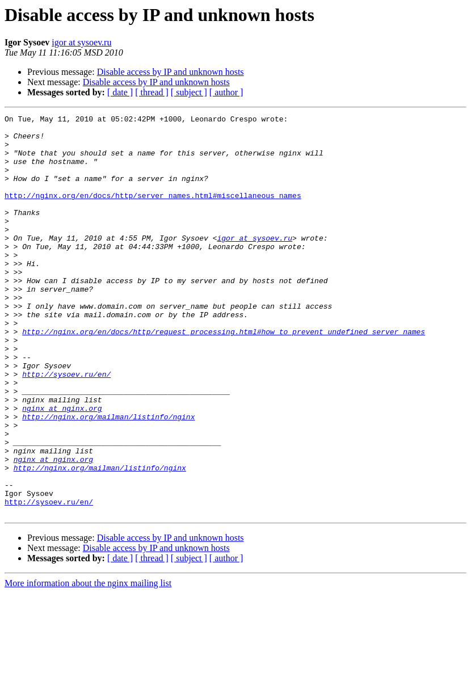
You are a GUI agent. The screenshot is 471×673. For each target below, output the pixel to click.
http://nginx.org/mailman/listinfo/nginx (108, 478)
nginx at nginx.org (62, 467)
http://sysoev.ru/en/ (66, 427)
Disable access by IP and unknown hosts (170, 72)
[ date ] (120, 92)
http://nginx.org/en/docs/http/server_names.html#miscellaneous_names (153, 212)
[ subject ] (189, 92)
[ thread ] (152, 92)
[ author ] (226, 92)
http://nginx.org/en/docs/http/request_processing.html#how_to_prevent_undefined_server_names (223, 376)
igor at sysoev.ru (81, 42)
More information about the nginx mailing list (88, 663)
